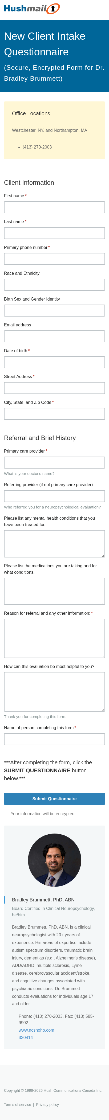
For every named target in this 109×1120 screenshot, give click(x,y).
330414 (26, 1037)
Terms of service (17, 1104)
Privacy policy (47, 1104)
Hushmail (24, 1081)
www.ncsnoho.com (36, 1030)
